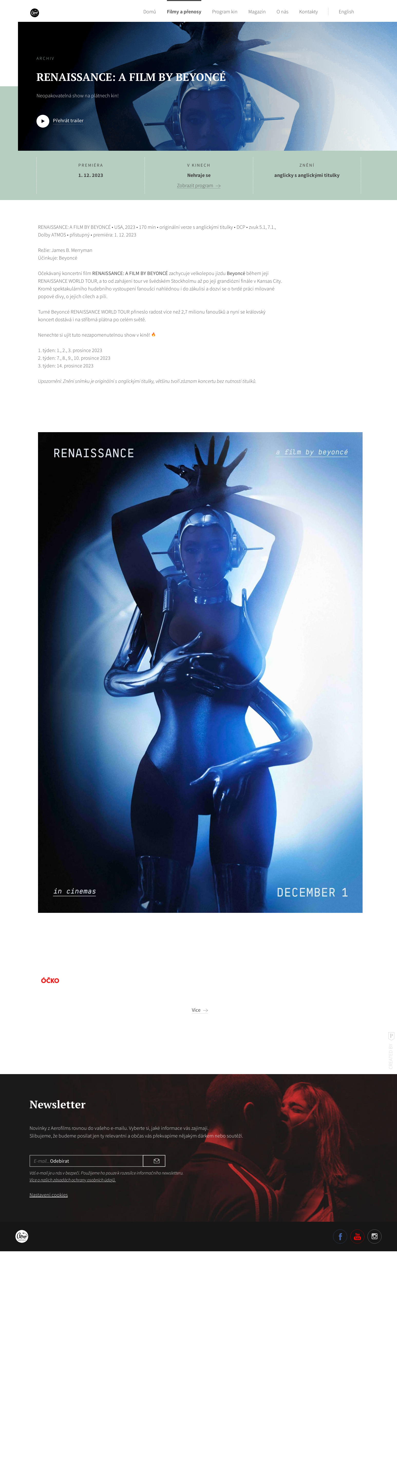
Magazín (257, 11)
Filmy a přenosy (184, 11)
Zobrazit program (195, 185)
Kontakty (308, 11)
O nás (282, 11)
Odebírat (149, 1377)
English (346, 11)
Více (196, 1226)
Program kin (225, 11)
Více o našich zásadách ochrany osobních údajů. (73, 1396)
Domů (149, 11)
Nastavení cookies (49, 1411)
